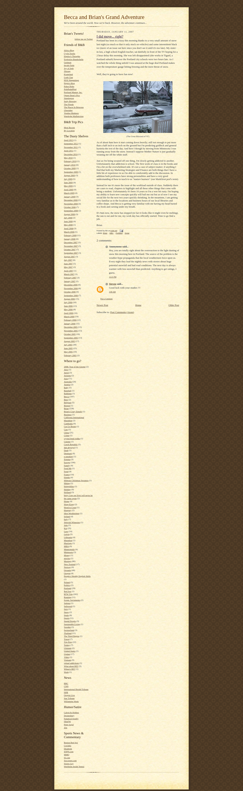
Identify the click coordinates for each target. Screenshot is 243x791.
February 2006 (70, 320)
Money (67, 555)
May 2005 (68, 352)
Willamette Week (71, 701)
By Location (69, 130)
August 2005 (69, 341)
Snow (66, 612)
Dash (66, 450)
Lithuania (68, 537)
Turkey (67, 645)
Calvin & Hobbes (71, 712)
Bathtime (68, 393)
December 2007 (71, 242)
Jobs (66, 525)
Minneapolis (69, 549)
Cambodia (68, 423)
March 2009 (69, 193)
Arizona (67, 375)
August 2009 (69, 175)
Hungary (67, 510)
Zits (65, 727)
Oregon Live (69, 695)
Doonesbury (69, 715)
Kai (65, 528)
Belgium (67, 402)
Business (68, 414)
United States (69, 651)
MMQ (66, 754)
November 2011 (71, 147)
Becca (66, 396)
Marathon (68, 540)
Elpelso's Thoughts (72, 56)
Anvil (66, 372)
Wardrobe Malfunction (73, 116)
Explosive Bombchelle (73, 59)
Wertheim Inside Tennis (74, 766)
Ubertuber (68, 110)
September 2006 (71, 295)
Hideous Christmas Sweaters (76, 480)
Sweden (67, 627)
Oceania (67, 570)
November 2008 (71, 204)
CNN (66, 686)
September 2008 (71, 210)
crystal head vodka (72, 438)
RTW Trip (68, 594)
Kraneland (68, 74)
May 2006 (68, 309)
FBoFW (67, 721)
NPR (66, 692)
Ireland (67, 516)
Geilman (67, 62)
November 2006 (71, 288)
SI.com (67, 758)
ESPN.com (68, 751)
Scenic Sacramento (72, 600)
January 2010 (69, 165)
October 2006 (70, 292)
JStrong (67, 71)
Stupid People (70, 621)
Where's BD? (69, 669)
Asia (66, 378)
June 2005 (68, 348)
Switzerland (69, 630)
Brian (66, 408)
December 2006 (71, 285)
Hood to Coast (70, 507)
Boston (67, 405)
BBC (66, 683)
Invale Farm (69, 65)
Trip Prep (68, 642)
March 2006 (69, 316)
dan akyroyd (69, 447)
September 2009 (71, 172)
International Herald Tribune (76, 689)
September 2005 (71, 338)
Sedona (67, 603)
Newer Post (102, 305)
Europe (67, 462)
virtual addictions (71, 663)
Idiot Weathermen (71, 513)
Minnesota (68, 552)
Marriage (68, 543)
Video (66, 657)
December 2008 (71, 200)
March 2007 (69, 274)
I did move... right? (110, 36)
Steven (112, 283)
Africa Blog (69, 50)
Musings (67, 561)
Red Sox (67, 591)
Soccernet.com (70, 760)
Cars (66, 429)
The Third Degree (71, 636)
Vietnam (67, 660)
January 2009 (69, 197)
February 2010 (70, 161)
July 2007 (68, 260)
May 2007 (68, 267)
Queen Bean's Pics (72, 95)
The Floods (69, 104)
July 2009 (68, 179)
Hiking (67, 483)
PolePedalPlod (70, 89)
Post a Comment (106, 299)
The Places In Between (74, 107)
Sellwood (68, 606)
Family (67, 465)
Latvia (66, 534)
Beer (66, 399)
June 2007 (68, 264)
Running (67, 597)
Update (67, 654)
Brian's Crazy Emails (73, 411)
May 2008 (68, 225)
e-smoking (68, 456)
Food (66, 471)
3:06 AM (112, 292)
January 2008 (69, 239)
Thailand (68, 633)
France (67, 474)
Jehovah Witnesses (72, 522)
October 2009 (70, 168)
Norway (67, 567)
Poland (67, 582)
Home (66, 501)
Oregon (67, 573)
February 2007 (70, 277)
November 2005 (71, 331)
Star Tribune (69, 698)
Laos (66, 531)
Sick (66, 609)
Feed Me (67, 468)
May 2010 (68, 158)
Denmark (68, 453)
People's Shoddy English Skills (77, 576)
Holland (67, 492)
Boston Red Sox (71, 742)
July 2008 (68, 218)
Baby (66, 387)
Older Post (174, 305)
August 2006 (69, 299)
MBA (66, 546)
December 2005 (71, 327)
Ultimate (67, 648)
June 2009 (68, 182)
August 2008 (69, 214)
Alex (66, 369)
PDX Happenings (71, 80)
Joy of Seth (69, 68)
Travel (66, 639)
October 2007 (70, 249)
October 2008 (70, 207)
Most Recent (69, 127)
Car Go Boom (70, 426)
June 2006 (68, 306)
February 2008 (70, 235)
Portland (67, 588)
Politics (67, 585)
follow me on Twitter (84, 39)
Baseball (67, 390)
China (66, 432)
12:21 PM (112, 277)
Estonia (67, 459)
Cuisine (67, 441)
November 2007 (71, 246)
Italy (66, 519)
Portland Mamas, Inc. (73, 92)
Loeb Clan (68, 77)
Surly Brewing (70, 101)
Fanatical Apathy (71, 718)
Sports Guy (69, 763)
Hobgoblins (69, 486)
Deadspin (68, 749)
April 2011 (68, 151)
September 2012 (71, 143)
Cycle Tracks (69, 53)
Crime (66, 435)
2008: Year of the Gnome (75, 367)
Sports (66, 618)
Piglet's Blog (69, 83)
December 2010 (71, 154)
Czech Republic (71, 444)
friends (67, 477)
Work (66, 672)
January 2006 (69, 323)
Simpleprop (69, 98)
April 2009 (68, 189)
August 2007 (69, 256)
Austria (67, 384)
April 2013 (68, 140)
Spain (66, 615)
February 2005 (70, 355)
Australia (68, 381)
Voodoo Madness (71, 113)
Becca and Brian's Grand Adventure (104, 17)
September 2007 (71, 253)
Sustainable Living (72, 624)
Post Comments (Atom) (122, 312)
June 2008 (68, 221)
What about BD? (71, 666)
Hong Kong (69, 504)
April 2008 (68, 228)
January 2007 (69, 281)
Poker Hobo (69, 86)
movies (67, 558)
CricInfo (67, 745)
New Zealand (69, 564)
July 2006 (68, 302)
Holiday (67, 489)
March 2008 (69, 232)
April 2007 (68, 271)
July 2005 (68, 345)
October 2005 (70, 334)
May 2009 (68, 186)
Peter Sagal (69, 724)
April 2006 (68, 313)
